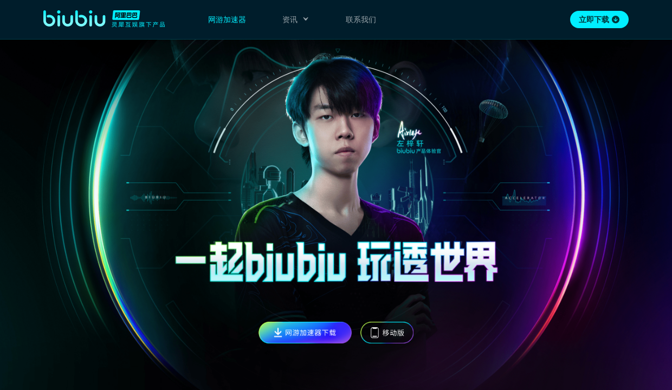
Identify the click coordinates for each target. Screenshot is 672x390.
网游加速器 (227, 19)
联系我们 (361, 19)
